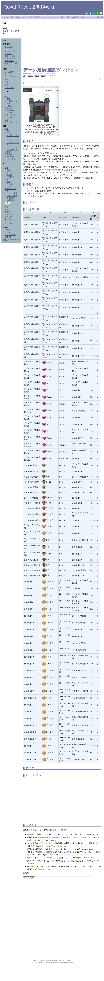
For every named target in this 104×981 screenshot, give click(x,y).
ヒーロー (8, 94)
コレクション (10, 214)
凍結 (62, 17)
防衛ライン (12, 106)
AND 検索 (8, 31)
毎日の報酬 (9, 111)
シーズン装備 (12, 196)
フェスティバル (11, 63)
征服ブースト (12, 150)
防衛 (8, 104)
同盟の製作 (9, 157)
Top (24, 76)
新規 (12, 17)
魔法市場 (8, 217)
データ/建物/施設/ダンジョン (51, 70)
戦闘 (6, 97)
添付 (23, 17)
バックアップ (53, 17)
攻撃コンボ (12, 101)
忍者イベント (10, 58)
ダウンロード (10, 235)
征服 (6, 120)
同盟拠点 (8, 154)
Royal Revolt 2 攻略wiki (29, 7)
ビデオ (7, 230)
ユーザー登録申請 (96, 17)
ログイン (84, 17)
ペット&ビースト (12, 186)
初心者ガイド (10, 77)
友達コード (9, 61)
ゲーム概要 (9, 72)
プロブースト (12, 147)
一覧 (29, 17)
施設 (43, 76)
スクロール (11, 184)
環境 (6, 207)
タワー (9, 172)
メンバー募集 (10, 159)
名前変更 (75, 17)
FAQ (6, 79)
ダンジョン (9, 108)
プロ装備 (10, 198)
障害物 (9, 175)
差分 (44, 17)
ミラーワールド (11, 122)
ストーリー (9, 74)
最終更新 (37, 17)
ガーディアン (10, 189)
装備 (6, 191)
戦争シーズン (10, 56)
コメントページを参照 (58, 830)
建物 (37, 76)
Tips (6, 81)
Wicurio (48, 960)
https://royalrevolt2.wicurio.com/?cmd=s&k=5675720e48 (58, 962)
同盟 (6, 129)
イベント (8, 49)
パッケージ (9, 221)
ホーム (5, 17)
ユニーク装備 (12, 193)
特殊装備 (10, 200)
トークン (8, 219)
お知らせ (8, 47)
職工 (6, 210)
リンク (7, 232)
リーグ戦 (8, 113)
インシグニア (10, 223)
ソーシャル (9, 88)
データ (30, 76)
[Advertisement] (62, 25)
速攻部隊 (8, 152)
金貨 (6, 85)
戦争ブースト (12, 140)
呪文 (8, 182)
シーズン (8, 54)
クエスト (8, 212)
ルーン (7, 205)
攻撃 (8, 99)
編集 (17, 17)
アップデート (10, 51)
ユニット (8, 165)
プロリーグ (9, 65)
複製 (68, 17)
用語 (6, 83)
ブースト (8, 133)
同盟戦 (7, 131)
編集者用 (8, 237)
